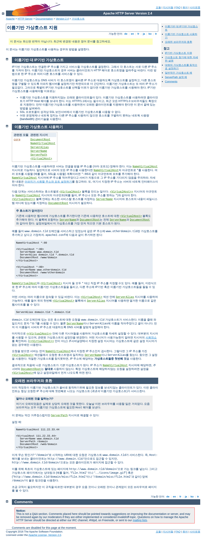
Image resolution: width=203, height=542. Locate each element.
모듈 (158, 7)
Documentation (44, 18)
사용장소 (151, 337)
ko (150, 33)
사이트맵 (195, 7)
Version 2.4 (62, 18)
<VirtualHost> (41, 158)
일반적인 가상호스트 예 (178, 72)
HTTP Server (25, 18)
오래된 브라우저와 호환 (178, 41)
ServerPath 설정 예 (176, 77)
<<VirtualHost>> (39, 333)
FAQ (178, 7)
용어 (185, 7)
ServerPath (38, 154)
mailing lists (140, 520)
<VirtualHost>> (121, 191)
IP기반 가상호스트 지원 (178, 52)
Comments (171, 81)
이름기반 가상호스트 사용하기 (38, 127)
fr (138, 33)
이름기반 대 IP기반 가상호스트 (39, 60)
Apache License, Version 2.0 (44, 534)
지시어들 (168, 7)
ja (144, 33)
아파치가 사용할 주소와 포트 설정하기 (48, 181)
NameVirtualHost (42, 143)
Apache (10, 18)
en (132, 33)
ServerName (38, 151)
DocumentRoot (40, 139)
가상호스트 (78, 18)
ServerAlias (39, 147)
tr (156, 33)
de (126, 33)
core (17, 139)
